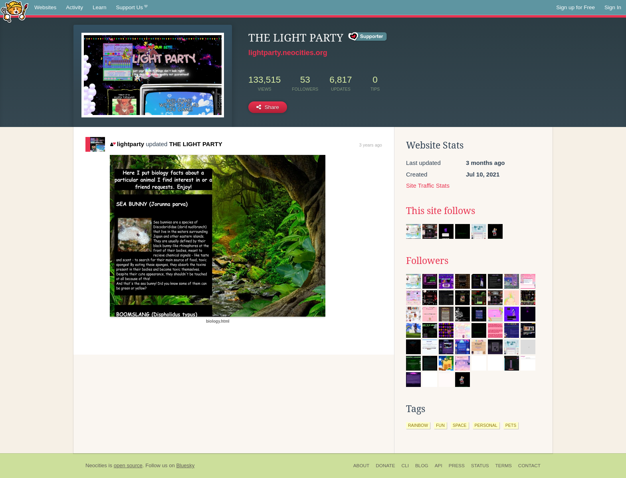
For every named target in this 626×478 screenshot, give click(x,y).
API (438, 465)
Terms (503, 465)
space (460, 425)
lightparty (127, 144)
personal (486, 425)
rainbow (418, 425)
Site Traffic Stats (428, 185)
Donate (385, 465)
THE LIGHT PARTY (195, 144)
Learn (100, 7)
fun (440, 425)
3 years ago (370, 145)
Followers (427, 261)
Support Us (132, 7)
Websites (45, 7)
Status (480, 465)
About (361, 465)
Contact (529, 465)
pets (510, 425)
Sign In (612, 7)
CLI (405, 465)
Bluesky (185, 465)
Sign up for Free (575, 7)
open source (128, 465)
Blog (421, 465)
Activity (74, 7)
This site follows (440, 211)
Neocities (96, 465)
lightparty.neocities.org (287, 53)
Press (457, 465)
